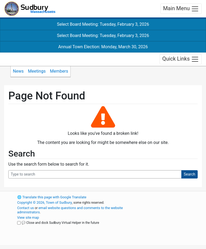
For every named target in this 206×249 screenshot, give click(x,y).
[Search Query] (95, 174)
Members (59, 71)
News (18, 71)
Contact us (25, 208)
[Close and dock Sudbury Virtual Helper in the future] (19, 223)
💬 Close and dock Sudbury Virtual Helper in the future (60, 223)
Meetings (37, 71)
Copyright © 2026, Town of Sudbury (44, 202)
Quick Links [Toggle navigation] (180, 59)
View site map (28, 217)
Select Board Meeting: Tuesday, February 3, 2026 (103, 24)
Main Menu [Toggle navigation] (181, 9)
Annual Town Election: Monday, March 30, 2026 (103, 46)
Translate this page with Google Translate (51, 197)
